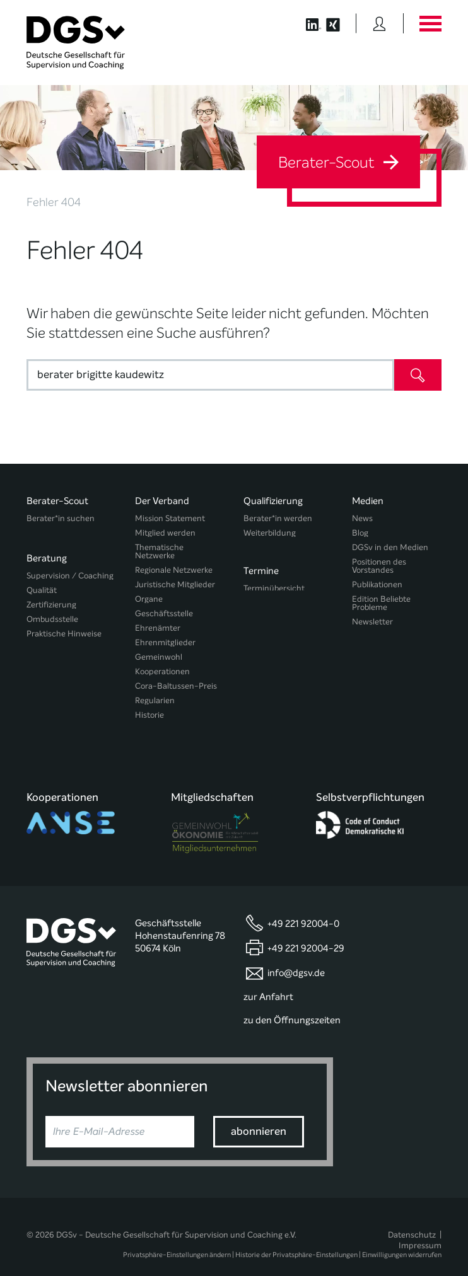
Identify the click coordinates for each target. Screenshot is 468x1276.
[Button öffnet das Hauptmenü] (430, 23)
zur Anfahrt (268, 981)
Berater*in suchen (60, 518)
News (362, 518)
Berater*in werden (277, 518)
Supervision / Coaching (70, 570)
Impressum (420, 1229)
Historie (149, 715)
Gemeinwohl (158, 657)
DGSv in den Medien (390, 547)
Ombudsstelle (52, 614)
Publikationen (377, 584)
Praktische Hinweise (64, 628)
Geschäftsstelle (164, 613)
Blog (360, 533)
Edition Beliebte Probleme (381, 603)
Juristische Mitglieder (175, 584)
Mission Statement (170, 518)
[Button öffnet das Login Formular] (379, 23)
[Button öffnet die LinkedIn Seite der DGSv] (307, 23)
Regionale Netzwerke (174, 570)
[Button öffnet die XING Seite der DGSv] (340, 23)
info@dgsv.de (296, 957)
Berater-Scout (338, 162)
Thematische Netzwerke (159, 551)
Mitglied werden (165, 533)
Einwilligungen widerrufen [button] (402, 1239)
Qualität (41, 585)
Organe (149, 599)
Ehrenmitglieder (165, 642)
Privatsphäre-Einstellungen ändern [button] (177, 1239)
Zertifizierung (51, 599)
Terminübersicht (274, 585)
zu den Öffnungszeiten (292, 1005)
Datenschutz (412, 1219)
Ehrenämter (157, 628)
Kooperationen (162, 671)
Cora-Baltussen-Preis (176, 686)
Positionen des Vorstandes (379, 566)
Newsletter (372, 622)
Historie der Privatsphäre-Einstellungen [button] (296, 1239)
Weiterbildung (269, 533)
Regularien (155, 700)
